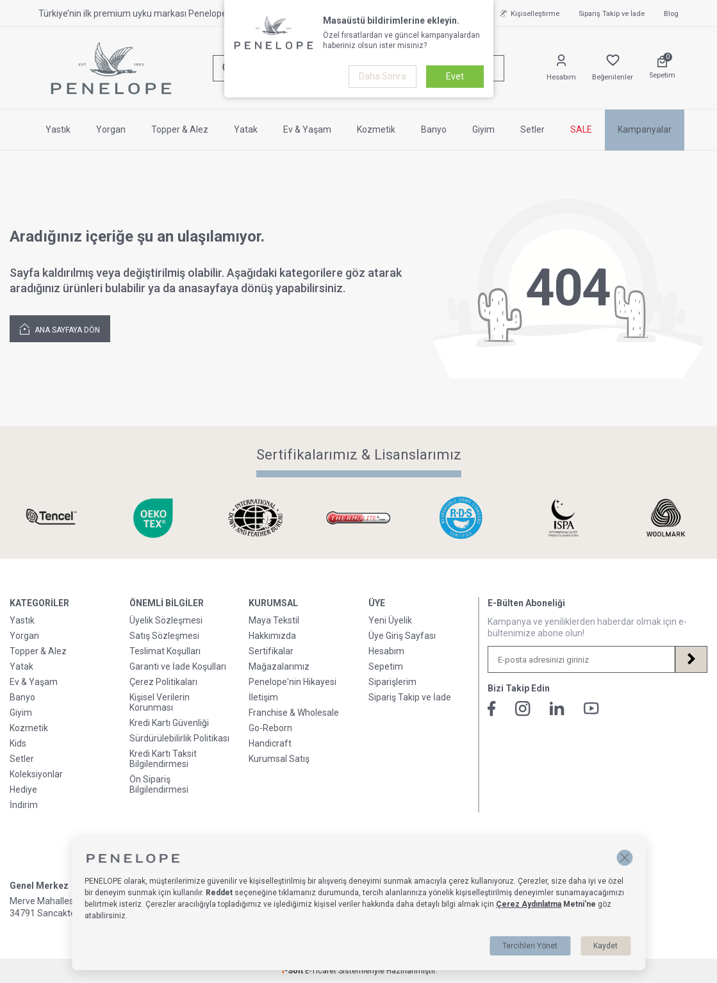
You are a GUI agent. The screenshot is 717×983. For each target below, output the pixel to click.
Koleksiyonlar (36, 774)
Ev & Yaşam (307, 129)
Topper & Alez (179, 129)
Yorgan (111, 129)
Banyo (434, 129)
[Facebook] (492, 708)
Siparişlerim (392, 682)
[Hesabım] (561, 68)
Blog (671, 14)
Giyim (483, 129)
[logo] (111, 68)
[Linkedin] (557, 708)
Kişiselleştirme (528, 13)
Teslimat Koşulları (165, 651)
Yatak (246, 129)
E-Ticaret (320, 970)
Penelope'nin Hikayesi (292, 682)
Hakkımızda (272, 636)
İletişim (263, 697)
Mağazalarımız (279, 666)
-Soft (293, 970)
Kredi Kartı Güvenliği (169, 723)
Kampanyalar (645, 129)
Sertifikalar (271, 651)
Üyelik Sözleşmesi (165, 620)
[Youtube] (591, 708)
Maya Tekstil (274, 620)
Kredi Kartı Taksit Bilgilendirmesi (163, 758)
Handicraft (270, 743)
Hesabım (386, 651)
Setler (532, 129)
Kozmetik (376, 129)
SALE (581, 129)
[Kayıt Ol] (691, 659)
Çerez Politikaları (163, 682)
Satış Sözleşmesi (164, 636)
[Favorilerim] (612, 68)
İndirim (24, 805)
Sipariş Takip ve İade (612, 14)
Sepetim (385, 666)
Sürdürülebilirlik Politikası (179, 738)
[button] (624, 858)
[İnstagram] (523, 708)
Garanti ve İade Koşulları (177, 666)
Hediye (23, 789)
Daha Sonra (382, 76)
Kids (18, 743)
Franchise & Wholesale (294, 712)
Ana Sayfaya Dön (60, 328)
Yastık (57, 129)
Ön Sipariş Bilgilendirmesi (158, 784)
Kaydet (605, 945)
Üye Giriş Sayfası (402, 636)
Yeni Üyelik (390, 620)
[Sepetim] (662, 68)
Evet (455, 76)
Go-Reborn (270, 728)
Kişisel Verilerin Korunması (159, 702)
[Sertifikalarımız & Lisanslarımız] (51, 518)
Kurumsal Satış (279, 759)
